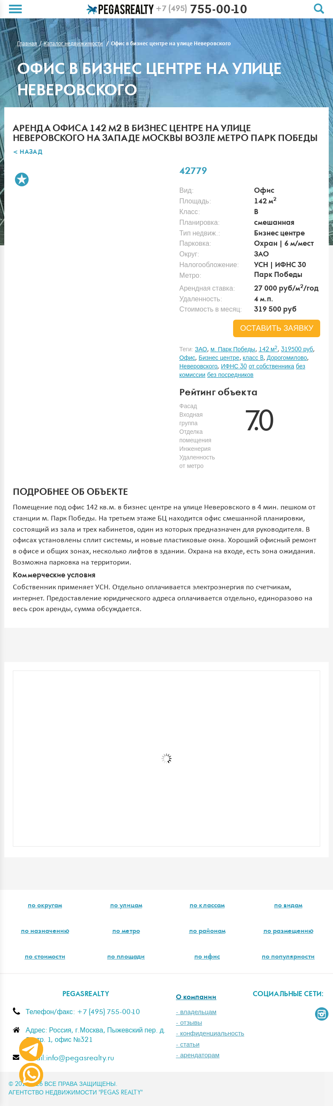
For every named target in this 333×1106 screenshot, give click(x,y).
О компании (196, 997)
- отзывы (189, 1023)
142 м (268, 350)
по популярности (288, 957)
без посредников (230, 375)
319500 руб (297, 350)
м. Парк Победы (232, 350)
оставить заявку (276, 328)
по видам (288, 906)
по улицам (126, 906)
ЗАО (201, 350)
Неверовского (198, 367)
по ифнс (207, 957)
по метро (126, 932)
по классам (207, 906)
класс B (253, 358)
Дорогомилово (287, 358)
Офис (187, 358)
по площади (126, 957)
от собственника (271, 367)
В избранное (22, 179)
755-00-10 (201, 11)
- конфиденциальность (210, 1033)
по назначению (45, 932)
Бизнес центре (219, 358)
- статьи (187, 1044)
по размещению (288, 932)
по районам (207, 932)
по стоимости (45, 957)
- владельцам (196, 1012)
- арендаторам (197, 1055)
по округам (45, 906)
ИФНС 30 (234, 367)
